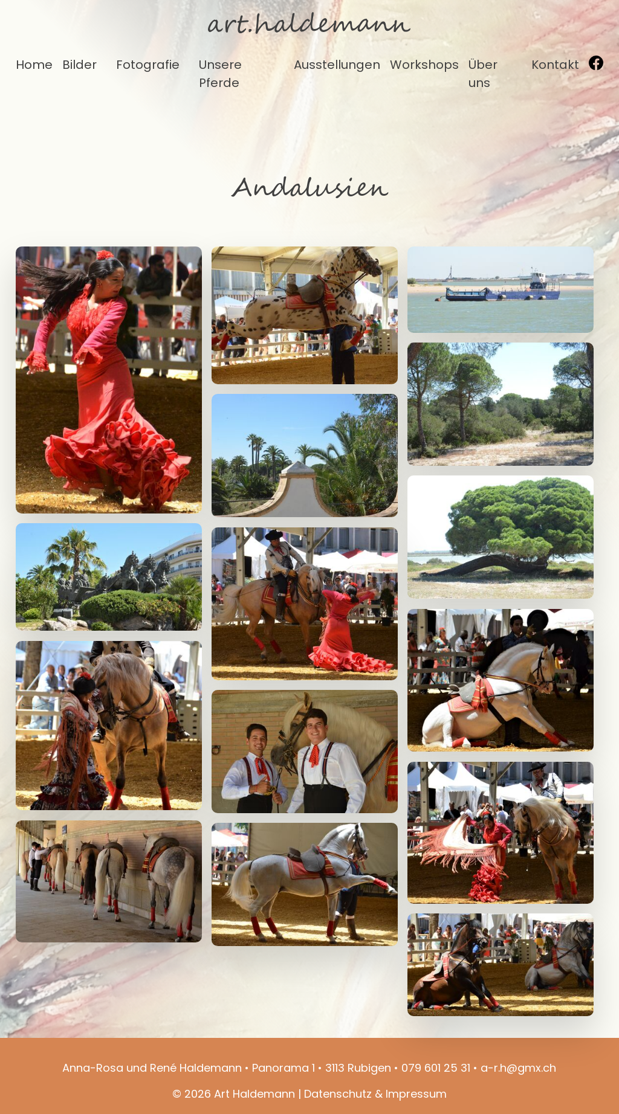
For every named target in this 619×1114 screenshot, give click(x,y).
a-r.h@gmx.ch (518, 1067)
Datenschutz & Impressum (375, 1093)
